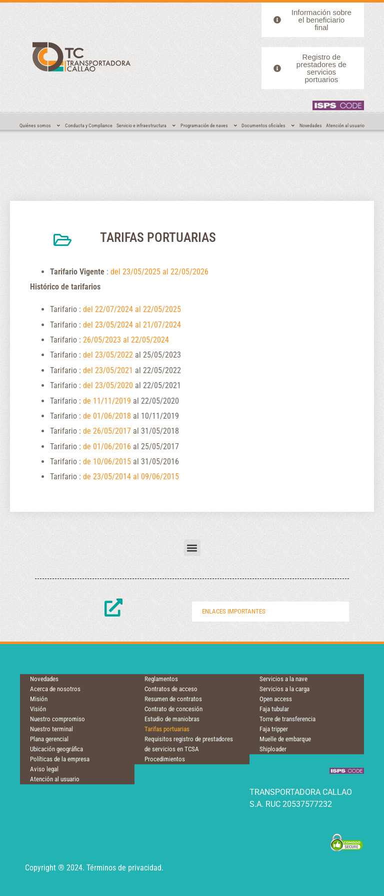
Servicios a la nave (284, 679)
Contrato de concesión (173, 709)
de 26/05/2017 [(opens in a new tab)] (107, 431)
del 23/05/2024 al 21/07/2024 (132, 325)
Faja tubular (274, 709)
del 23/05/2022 (108, 355)
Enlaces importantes (234, 611)
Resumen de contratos (173, 699)
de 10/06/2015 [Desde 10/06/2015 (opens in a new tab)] (107, 461)
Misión (39, 699)
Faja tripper (274, 729)
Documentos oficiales (269, 126)
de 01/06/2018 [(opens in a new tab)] (107, 416)
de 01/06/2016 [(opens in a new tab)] (107, 446)
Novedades (311, 125)
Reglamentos (161, 679)
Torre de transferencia (288, 719)
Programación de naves (209, 126)
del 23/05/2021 (108, 370)
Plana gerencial (49, 739)
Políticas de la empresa (60, 759)
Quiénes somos (40, 126)
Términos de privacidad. (125, 867)
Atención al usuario (345, 125)
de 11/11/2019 (107, 401)
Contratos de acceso (171, 689)
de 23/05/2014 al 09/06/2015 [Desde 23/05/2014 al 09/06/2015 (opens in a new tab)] (131, 476)
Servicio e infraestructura (146, 126)
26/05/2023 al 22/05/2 (120, 340)
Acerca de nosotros (55, 689)
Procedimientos (164, 759)
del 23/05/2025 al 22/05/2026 (159, 271)
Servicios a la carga (285, 689)
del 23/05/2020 (108, 385)
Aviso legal (44, 769)
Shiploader (273, 749)
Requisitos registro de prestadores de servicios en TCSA (188, 744)
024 (163, 340)
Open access (276, 699)
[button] (192, 547)
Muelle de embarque (285, 739)
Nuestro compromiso (57, 719)
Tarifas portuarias (167, 729)
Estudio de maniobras (172, 719)
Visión (38, 709)
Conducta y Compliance (88, 125)
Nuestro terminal (51, 729)
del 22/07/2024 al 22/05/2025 (132, 309)
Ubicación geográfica (56, 749)
